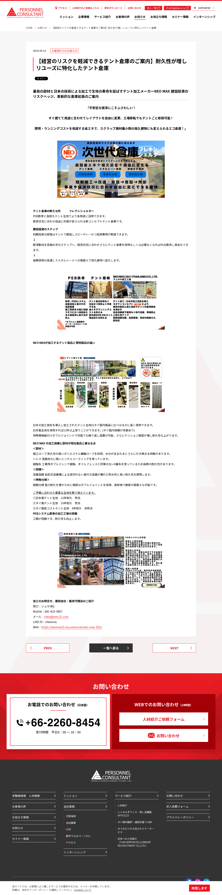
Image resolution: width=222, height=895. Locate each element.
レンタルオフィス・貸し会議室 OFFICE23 (135, 813)
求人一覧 (153, 8)
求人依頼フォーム (177, 806)
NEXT (174, 648)
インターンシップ (204, 17)
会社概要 (71, 822)
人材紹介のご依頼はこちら (85, 8)
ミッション (66, 17)
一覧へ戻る (111, 648)
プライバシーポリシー (180, 817)
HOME (29, 27)
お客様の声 (123, 17)
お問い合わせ (134, 8)
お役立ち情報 (158, 17)
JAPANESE (201, 8)
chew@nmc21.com (56, 616)
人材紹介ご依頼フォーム (164, 719)
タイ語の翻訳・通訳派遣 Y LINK (135, 822)
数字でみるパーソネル (78, 836)
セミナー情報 (180, 17)
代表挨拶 (71, 816)
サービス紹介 (102, 17)
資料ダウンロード (113, 8)
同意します (199, 888)
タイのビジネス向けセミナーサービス (136, 830)
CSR (68, 829)
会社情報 (69, 806)
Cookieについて (82, 890)
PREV (48, 648)
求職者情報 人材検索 (26, 796)
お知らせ (140, 17)
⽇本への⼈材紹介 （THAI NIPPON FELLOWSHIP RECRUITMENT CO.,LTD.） (134, 842)
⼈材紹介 (122, 805)
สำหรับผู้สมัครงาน (177, 8)
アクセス (61, 8)
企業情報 (83, 17)
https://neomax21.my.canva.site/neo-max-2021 (71, 627)
